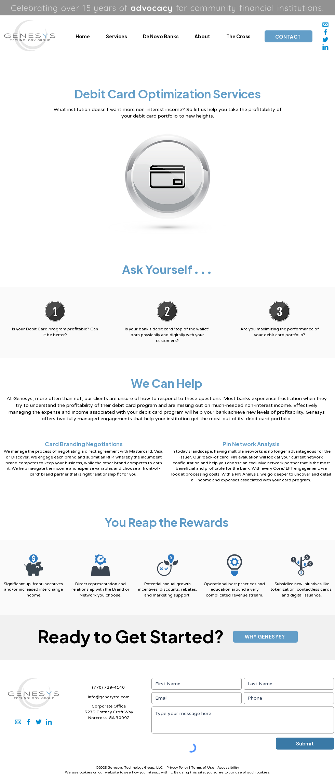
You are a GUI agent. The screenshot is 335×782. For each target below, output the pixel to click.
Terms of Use (202, 768)
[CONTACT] (288, 36)
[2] (325, 47)
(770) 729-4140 (108, 687)
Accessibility (228, 768)
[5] (325, 32)
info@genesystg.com (109, 697)
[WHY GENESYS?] (265, 637)
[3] (325, 39)
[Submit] (305, 744)
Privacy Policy (177, 768)
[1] (325, 24)
